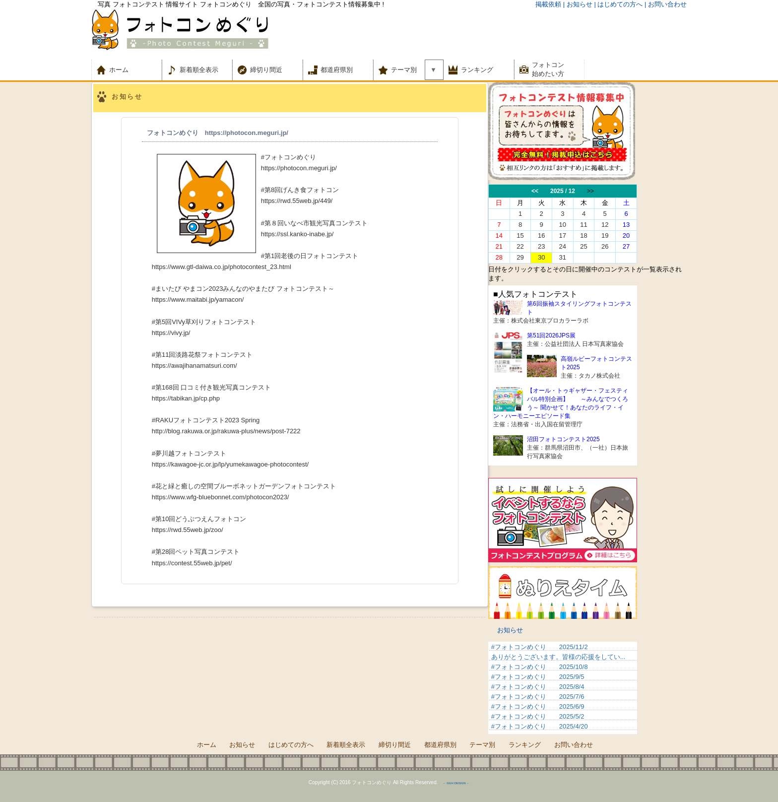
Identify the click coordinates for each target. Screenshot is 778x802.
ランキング (477, 69)
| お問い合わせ (666, 4)
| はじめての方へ (618, 4)
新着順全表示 (199, 69)
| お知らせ (577, 4)
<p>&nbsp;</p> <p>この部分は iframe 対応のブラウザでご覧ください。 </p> (562, 688)
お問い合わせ (573, 744)
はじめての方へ (291, 744)
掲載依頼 (548, 4)
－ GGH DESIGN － (456, 783)
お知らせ (510, 630)
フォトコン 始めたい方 (548, 69)
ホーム (125, 69)
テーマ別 (407, 69)
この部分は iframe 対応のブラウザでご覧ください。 (587, 224)
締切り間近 (266, 69)
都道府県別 (337, 69)
